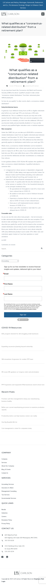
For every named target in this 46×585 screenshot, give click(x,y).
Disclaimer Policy (7, 520)
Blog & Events (6, 469)
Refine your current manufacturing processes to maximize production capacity (23, 408)
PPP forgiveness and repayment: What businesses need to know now (23, 385)
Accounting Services (8, 484)
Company (4, 459)
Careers (4, 516)
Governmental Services (9, 498)
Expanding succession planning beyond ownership (17, 346)
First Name (8, 284)
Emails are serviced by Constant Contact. (26, 309)
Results (4, 509)
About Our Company (8, 466)
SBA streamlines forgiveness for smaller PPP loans (17, 359)
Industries (5, 513)
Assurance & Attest (7, 488)
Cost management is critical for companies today (17, 428)
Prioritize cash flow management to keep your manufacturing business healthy (20, 400)
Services (4, 462)
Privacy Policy (6, 523)
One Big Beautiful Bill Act (9, 422)
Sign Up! (23, 315)
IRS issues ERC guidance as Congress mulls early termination (20, 372)
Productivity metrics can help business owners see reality (19, 416)
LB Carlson (35, 86)
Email (6, 274)
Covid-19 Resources (15, 86)
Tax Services (6, 495)
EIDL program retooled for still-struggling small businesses (20, 334)
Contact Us (5, 473)
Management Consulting (9, 491)
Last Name (8, 294)
